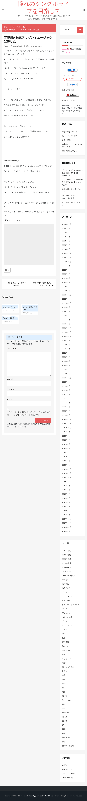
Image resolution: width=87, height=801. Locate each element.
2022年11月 (66, 299)
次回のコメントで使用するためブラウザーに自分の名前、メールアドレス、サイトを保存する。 (28, 413)
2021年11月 (66, 332)
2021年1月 (66, 374)
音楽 (63, 742)
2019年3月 (66, 457)
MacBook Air (67, 567)
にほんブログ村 (68, 75)
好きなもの (66, 659)
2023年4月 (66, 278)
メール (11, 389)
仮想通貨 (65, 642)
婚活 (63, 663)
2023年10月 (66, 262)
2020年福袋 (66, 559)
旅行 (63, 683)
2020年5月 (66, 398)
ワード (64, 634)
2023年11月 (66, 257)
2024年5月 (66, 233)
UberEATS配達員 (68, 576)
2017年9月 (66, 531)
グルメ (64, 592)
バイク (64, 609)
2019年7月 (66, 440)
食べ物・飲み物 (68, 746)
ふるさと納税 (67, 617)
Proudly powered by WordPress (41, 796)
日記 (27, 46)
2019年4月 (66, 452)
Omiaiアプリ (67, 571)
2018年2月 (66, 511)
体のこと (65, 646)
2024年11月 (66, 224)
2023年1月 (66, 291)
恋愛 (63, 675)
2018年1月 (66, 515)
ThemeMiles (77, 796)
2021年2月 (66, 369)
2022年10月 (66, 303)
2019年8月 (66, 436)
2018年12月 (66, 469)
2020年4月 (66, 403)
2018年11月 (66, 473)
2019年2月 (66, 461)
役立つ (64, 671)
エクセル (65, 580)
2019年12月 (66, 419)
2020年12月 (66, 378)
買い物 (64, 721)
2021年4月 (66, 361)
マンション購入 (68, 625)
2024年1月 (66, 249)
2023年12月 (66, 253)
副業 (63, 654)
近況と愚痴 (66, 140)
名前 (10, 379)
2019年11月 (66, 423)
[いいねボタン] (6, 270)
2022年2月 (66, 320)
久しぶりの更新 (8, 318)
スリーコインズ (68, 596)
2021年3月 (66, 365)
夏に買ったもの (68, 202)
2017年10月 (66, 527)
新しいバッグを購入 (69, 136)
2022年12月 (66, 295)
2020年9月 (66, 382)
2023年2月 (66, 287)
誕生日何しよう (68, 189)
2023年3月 (66, 282)
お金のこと (66, 588)
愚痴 (63, 679)
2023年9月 (66, 266)
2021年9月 (66, 340)
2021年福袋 (66, 563)
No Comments (37, 46)
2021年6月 (66, 353)
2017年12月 (66, 519)
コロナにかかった (9, 307)
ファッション (67, 613)
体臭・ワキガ (67, 650)
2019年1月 (66, 465)
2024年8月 (66, 228)
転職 (63, 729)
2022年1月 (66, 324)
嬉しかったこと (68, 667)
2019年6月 (66, 444)
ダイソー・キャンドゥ (70, 605)
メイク (64, 629)
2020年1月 (66, 415)
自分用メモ (66, 717)
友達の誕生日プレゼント (71, 151)
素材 (63, 704)
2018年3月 (66, 506)
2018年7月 (66, 490)
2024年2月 (66, 245)
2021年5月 (66, 357)
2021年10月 (66, 336)
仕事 (63, 638)
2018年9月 (66, 481)
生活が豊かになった (69, 132)
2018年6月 (66, 494)
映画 (63, 692)
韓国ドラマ (66, 737)
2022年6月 (66, 307)
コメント (11, 348)
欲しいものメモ (68, 700)
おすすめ (65, 584)
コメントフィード (69, 773)
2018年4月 (66, 502)
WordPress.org (67, 778)
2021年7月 (66, 349)
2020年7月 (66, 390)
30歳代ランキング (68, 100)
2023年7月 (66, 270)
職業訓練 (65, 712)
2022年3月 (66, 315)
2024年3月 (66, 241)
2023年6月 (66, 274)
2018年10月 (66, 477)
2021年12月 (66, 328)
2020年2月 (66, 411)
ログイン (65, 765)
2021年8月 (66, 345)
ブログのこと (67, 621)
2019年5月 (66, 448)
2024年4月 (66, 237)
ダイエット (66, 600)
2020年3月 (66, 407)
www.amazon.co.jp (11, 161)
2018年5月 (66, 498)
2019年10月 (66, 428)
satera (7, 46)
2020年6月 (66, 394)
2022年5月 (66, 311)
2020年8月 (66, 386)
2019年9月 (66, 432)
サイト (9, 399)
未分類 (64, 696)
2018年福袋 (66, 551)
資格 (63, 725)
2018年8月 (66, 486)
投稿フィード (67, 769)
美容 (63, 708)
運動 (63, 733)
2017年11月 (66, 523)
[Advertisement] (29, 248)
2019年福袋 (66, 555)
